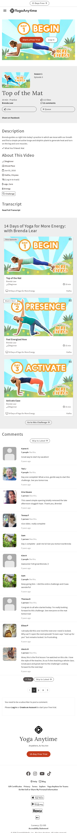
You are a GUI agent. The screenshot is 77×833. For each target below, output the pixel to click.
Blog (42, 781)
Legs (6, 184)
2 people (25, 559)
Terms (34, 786)
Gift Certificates (15, 786)
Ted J (23, 468)
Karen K (25, 448)
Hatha (7, 175)
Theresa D (25, 599)
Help (34, 781)
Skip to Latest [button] (40, 440)
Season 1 (38, 74)
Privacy (27, 786)
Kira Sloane (26, 492)
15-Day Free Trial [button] (38, 754)
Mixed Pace (10, 165)
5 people (25, 452)
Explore (42, 786)
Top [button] (28, 679)
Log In (14, 707)
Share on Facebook (10, 117)
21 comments (49, 103)
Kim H (24, 555)
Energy (7, 188)
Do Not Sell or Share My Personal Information (38, 789)
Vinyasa (14, 175)
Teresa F (25, 515)
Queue (47, 109)
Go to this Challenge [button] (38, 422)
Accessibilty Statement (38, 828)
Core (11, 184)
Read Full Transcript (11, 210)
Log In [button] (51, 39)
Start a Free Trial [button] (31, 39)
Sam (23, 535)
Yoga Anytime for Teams (57, 786)
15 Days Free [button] (39, 3)
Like (7, 109)
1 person (25, 495)
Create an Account (28, 707)
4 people (25, 472)
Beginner (9, 161)
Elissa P (24, 625)
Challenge (8, 193)
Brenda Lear (7, 103)
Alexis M (25, 649)
